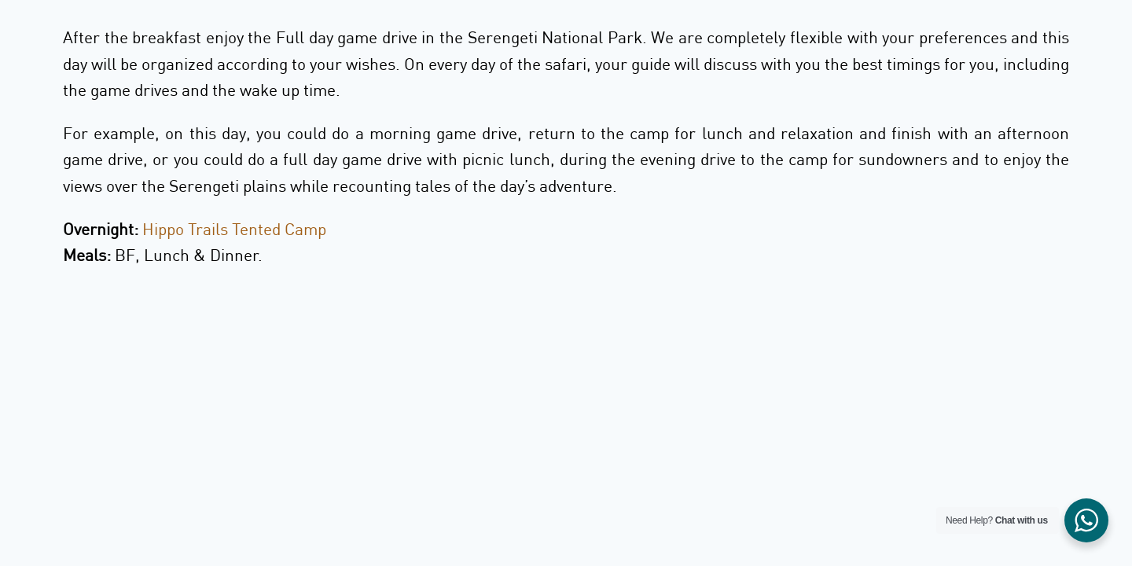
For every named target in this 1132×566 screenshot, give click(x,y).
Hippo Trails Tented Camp (234, 229)
